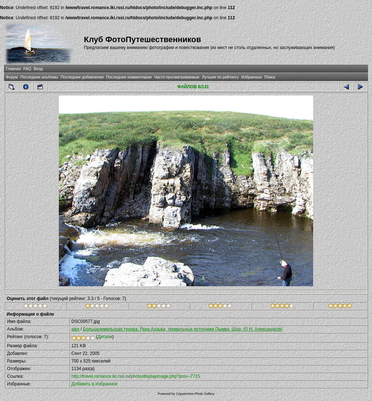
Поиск (269, 77)
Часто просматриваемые (176, 77)
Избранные (251, 77)
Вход (38, 68)
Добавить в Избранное (95, 383)
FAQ (27, 68)
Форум (12, 77)
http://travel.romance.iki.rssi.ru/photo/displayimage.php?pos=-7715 (136, 376)
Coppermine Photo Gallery (195, 394)
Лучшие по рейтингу (220, 77)
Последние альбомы (39, 77)
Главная (13, 68)
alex (76, 329)
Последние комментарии (128, 77)
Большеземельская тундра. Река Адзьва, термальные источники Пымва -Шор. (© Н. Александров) (183, 329)
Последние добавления (82, 77)
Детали (105, 336)
